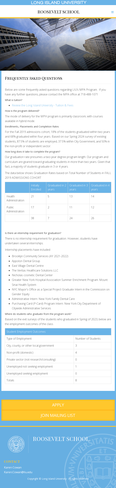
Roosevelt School (58, 11)
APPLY (58, 405)
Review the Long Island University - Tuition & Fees (42, 105)
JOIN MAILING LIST (58, 415)
